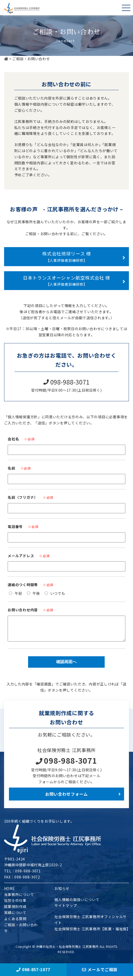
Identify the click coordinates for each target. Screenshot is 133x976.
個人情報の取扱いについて (76, 903)
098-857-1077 (33, 969)
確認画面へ (66, 665)
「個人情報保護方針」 (23, 416)
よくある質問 (15, 922)
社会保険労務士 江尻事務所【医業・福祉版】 (92, 932)
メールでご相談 (99, 969)
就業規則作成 (15, 910)
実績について (15, 916)
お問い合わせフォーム (66, 798)
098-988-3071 (66, 764)
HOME (9, 892)
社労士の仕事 (15, 904)
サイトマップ (65, 909)
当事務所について (19, 898)
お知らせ (61, 892)
